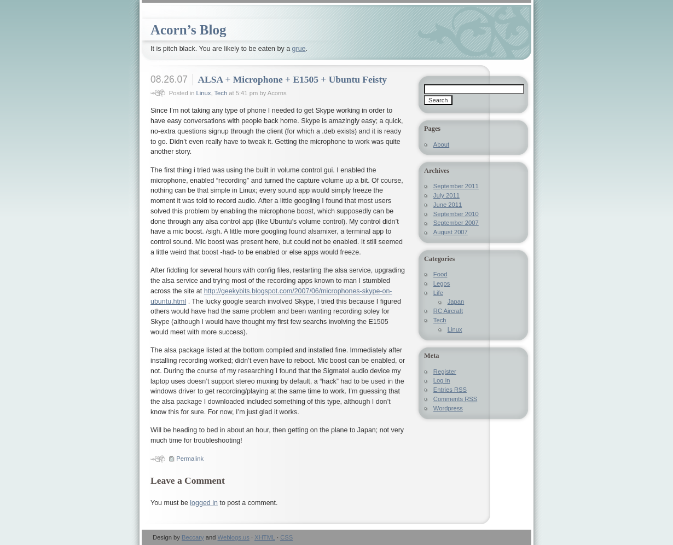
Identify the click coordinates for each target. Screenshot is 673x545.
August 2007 (450, 232)
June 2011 (447, 204)
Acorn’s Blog (188, 29)
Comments (455, 399)
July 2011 (446, 195)
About (441, 144)
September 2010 (456, 214)
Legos (441, 283)
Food (440, 274)
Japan (456, 301)
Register (444, 371)
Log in (441, 380)
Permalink (190, 458)
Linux (203, 93)
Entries (450, 389)
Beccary (193, 537)
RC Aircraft (448, 311)
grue (299, 49)
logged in (204, 503)
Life (438, 292)
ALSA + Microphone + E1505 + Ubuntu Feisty (292, 79)
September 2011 (456, 186)
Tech (220, 93)
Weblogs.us (234, 537)
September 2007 (456, 222)
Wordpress (448, 408)
